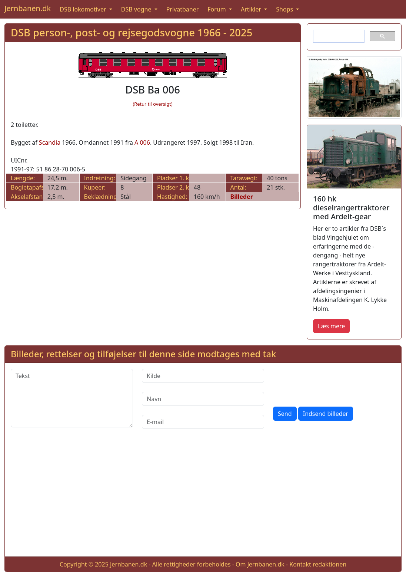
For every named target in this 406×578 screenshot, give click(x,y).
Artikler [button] (252, 9)
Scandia (49, 142)
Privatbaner (182, 9)
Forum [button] (217, 9)
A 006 (142, 142)
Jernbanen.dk (27, 8)
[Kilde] (203, 376)
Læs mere (331, 326)
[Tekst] (72, 398)
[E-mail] (203, 422)
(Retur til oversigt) (153, 104)
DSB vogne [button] (137, 9)
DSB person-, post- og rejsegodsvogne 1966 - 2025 (131, 32)
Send (285, 414)
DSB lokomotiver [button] (84, 9)
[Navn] (203, 399)
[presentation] (329, 383)
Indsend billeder (325, 414)
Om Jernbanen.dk (260, 564)
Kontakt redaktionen (317, 564)
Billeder (241, 197)
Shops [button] (285, 9)
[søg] (338, 36)
